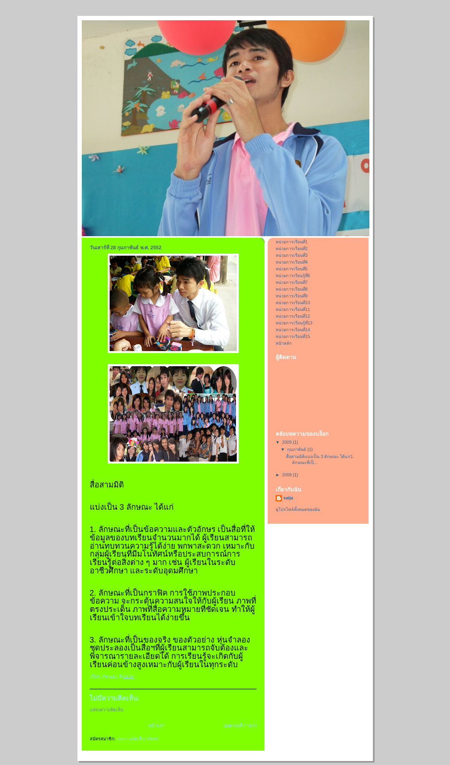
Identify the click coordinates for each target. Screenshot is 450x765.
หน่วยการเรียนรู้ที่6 (293, 275)
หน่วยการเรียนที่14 (293, 329)
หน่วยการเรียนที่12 (293, 316)
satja (289, 497)
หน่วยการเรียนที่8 (292, 289)
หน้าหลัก (284, 343)
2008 (287, 474)
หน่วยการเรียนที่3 (292, 255)
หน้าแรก (157, 725)
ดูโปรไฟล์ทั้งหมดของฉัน (298, 509)
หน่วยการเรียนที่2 (292, 248)
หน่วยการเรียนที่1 (292, 241)
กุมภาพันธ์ (297, 449)
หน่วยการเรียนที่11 (293, 309)
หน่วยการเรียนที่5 (292, 268)
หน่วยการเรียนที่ (290, 262)
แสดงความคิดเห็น (107, 709)
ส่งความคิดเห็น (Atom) (138, 738)
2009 (287, 442)
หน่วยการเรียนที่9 (292, 295)
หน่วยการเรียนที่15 (293, 336)
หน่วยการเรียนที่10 (293, 302)
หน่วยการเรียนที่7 (292, 282)
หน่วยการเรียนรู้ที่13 (294, 322)
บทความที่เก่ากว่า (240, 725)
